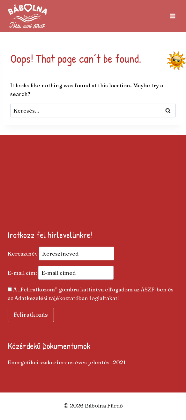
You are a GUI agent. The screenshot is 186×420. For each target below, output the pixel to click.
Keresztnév (23, 253)
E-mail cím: (61, 272)
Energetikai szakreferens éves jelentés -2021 (67, 362)
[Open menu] (172, 16)
